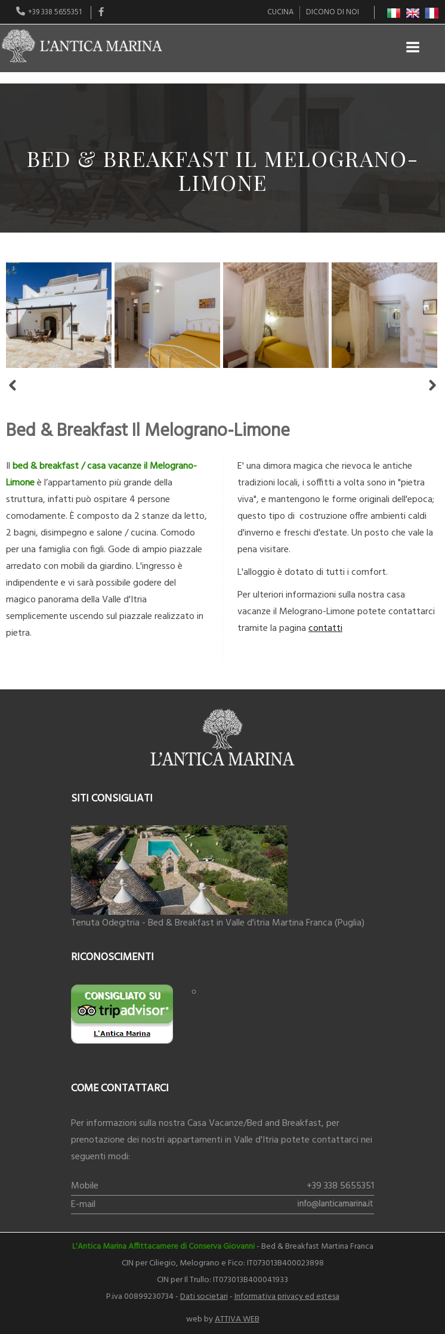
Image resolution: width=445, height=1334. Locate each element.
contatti (325, 628)
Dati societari (204, 1297)
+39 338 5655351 (340, 1186)
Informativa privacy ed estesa (286, 1297)
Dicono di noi (332, 12)
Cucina (280, 12)
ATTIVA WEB (237, 1319)
